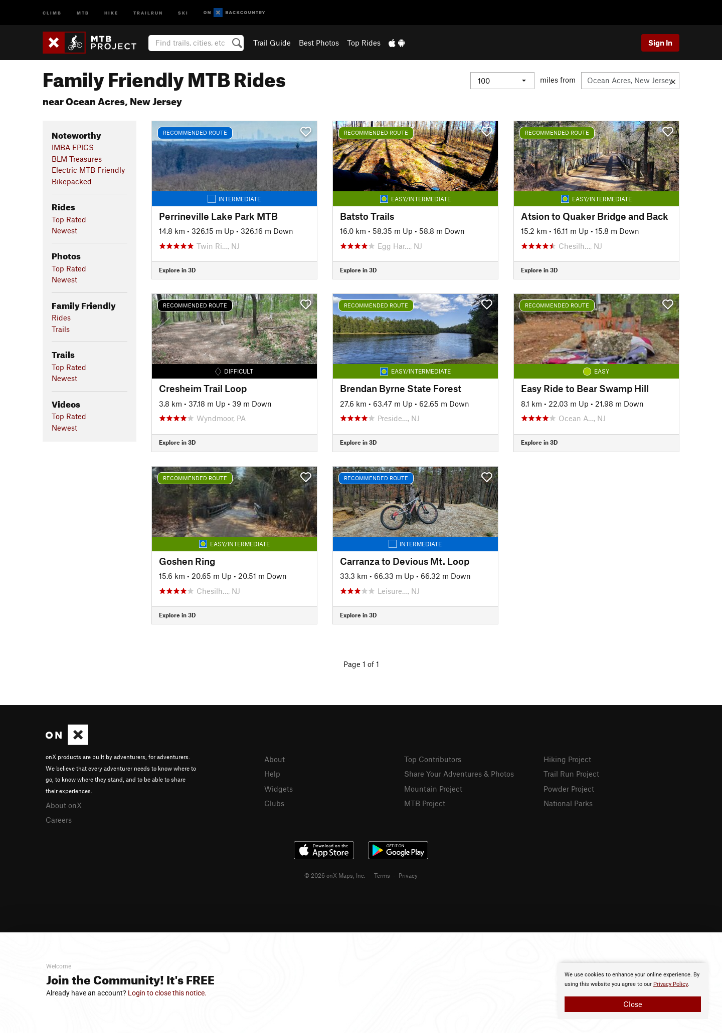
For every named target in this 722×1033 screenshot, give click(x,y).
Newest (64, 230)
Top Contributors (432, 759)
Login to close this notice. (167, 993)
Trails (61, 328)
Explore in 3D (177, 269)
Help (272, 773)
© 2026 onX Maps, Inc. (335, 875)
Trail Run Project (571, 773)
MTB (83, 12)
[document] (633, 991)
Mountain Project (433, 788)
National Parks (568, 803)
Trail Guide (272, 42)
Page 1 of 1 (361, 663)
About (274, 759)
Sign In (660, 42)
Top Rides (364, 42)
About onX (64, 805)
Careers (59, 819)
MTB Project (424, 803)
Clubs (274, 803)
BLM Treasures (77, 158)
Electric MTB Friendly (88, 169)
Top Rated (69, 219)
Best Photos (319, 42)
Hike (111, 12)
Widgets (278, 788)
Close (632, 1003)
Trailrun (148, 12)
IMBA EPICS (73, 147)
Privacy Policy (670, 984)
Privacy (408, 875)
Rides (61, 317)
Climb (52, 12)
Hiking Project (567, 759)
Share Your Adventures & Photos (459, 773)
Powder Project (569, 788)
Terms (382, 875)
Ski (183, 12)
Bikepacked (72, 181)
